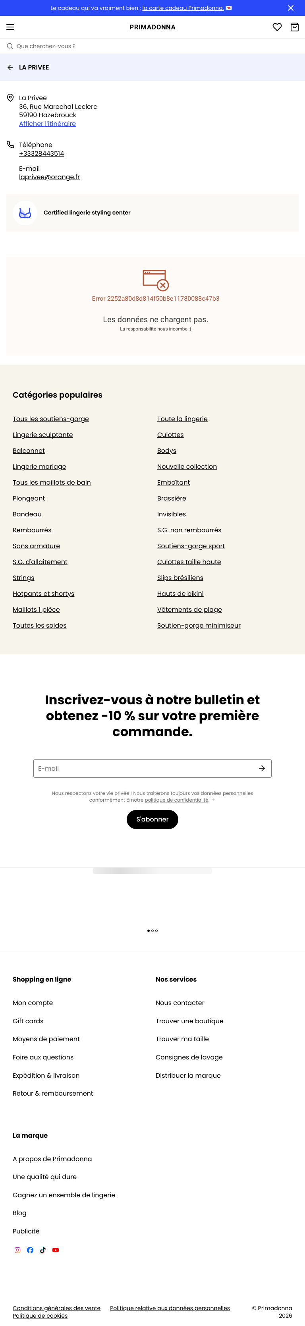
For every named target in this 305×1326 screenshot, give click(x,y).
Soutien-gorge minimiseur (199, 625)
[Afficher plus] (213, 799)
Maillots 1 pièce (36, 609)
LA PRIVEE (27, 67)
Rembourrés (32, 530)
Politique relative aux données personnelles (170, 1308)
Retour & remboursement (53, 1093)
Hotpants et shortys (43, 593)
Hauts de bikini (180, 593)
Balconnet (29, 450)
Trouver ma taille (182, 1039)
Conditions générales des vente (56, 1308)
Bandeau (27, 514)
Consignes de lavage (189, 1057)
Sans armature (36, 546)
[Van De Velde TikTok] (43, 1251)
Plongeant (29, 498)
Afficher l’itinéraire (47, 123)
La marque (30, 1135)
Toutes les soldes (40, 625)
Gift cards (28, 1021)
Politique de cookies (40, 1316)
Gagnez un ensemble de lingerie (64, 1195)
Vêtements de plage (189, 609)
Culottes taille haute (189, 561)
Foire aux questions (43, 1057)
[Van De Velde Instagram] (17, 1251)
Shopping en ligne (42, 979)
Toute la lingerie (182, 418)
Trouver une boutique (190, 1021)
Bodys (166, 450)
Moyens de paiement (46, 1039)
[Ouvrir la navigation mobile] (10, 27)
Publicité (26, 1231)
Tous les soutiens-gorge (51, 418)
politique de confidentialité (176, 800)
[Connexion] (277, 27)
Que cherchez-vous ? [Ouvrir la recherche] (40, 46)
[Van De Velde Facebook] (30, 1251)
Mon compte (33, 1003)
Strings (24, 577)
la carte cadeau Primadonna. (183, 8)
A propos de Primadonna (52, 1159)
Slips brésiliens (180, 577)
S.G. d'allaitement (40, 561)
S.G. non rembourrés (189, 530)
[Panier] (294, 27)
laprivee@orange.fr (49, 177)
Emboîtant (173, 482)
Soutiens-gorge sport (191, 546)
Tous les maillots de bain (52, 482)
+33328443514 (41, 153)
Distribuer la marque (188, 1075)
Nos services (176, 979)
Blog (20, 1213)
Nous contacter (180, 1003)
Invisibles (171, 514)
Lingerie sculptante (43, 434)
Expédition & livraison (46, 1075)
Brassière (171, 498)
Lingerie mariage (39, 466)
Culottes (170, 434)
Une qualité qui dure (45, 1177)
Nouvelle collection (187, 466)
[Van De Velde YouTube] (55, 1251)
